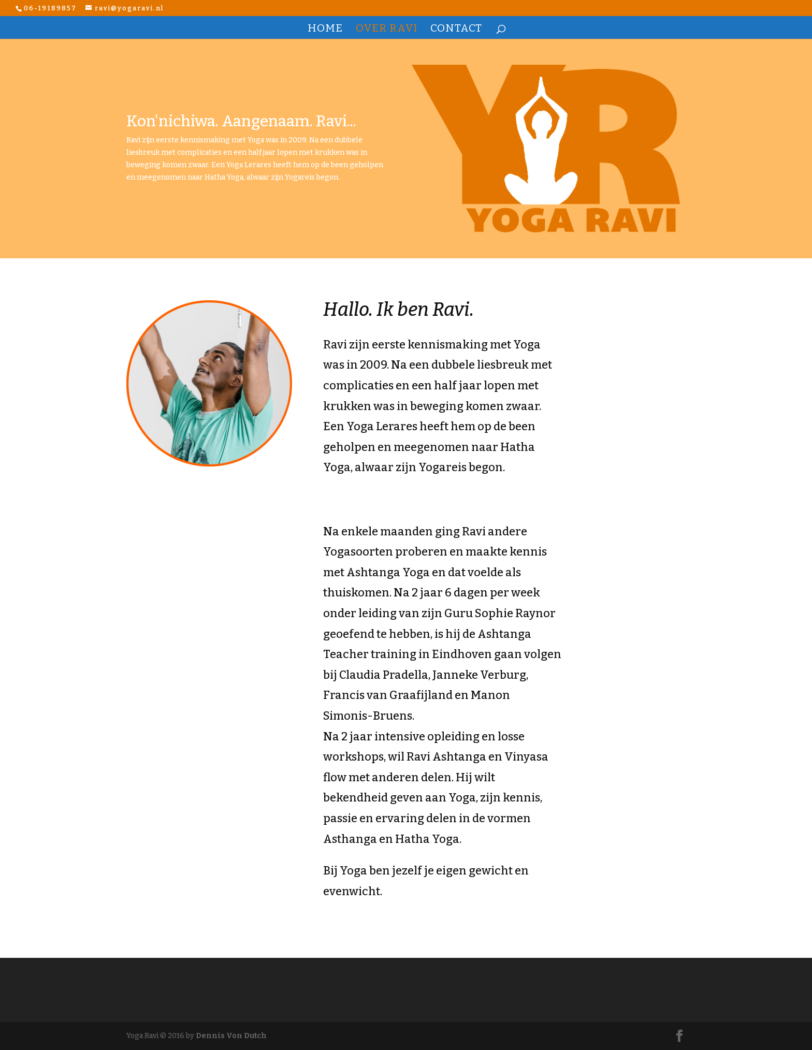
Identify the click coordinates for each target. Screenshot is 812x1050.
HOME (325, 29)
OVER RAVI (386, 29)
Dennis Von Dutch (231, 1035)
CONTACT (456, 29)
